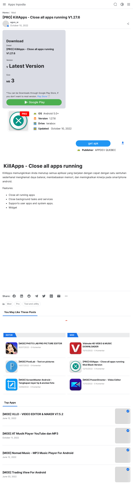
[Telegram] (36, 296)
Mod (13, 12)
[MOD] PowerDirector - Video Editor (102, 379)
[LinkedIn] (21, 296)
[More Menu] (129, 4)
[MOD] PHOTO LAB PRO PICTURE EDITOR (40, 343)
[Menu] (4, 4)
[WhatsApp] (51, 296)
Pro (18, 303)
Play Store (42, 96)
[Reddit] (29, 296)
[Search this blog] (115, 4)
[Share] (128, 23)
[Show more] (66, 296)
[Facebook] (14, 296)
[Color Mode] (122, 4)
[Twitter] (44, 296)
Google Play (34, 102)
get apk (93, 143)
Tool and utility (31, 303)
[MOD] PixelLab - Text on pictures (36, 361)
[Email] (59, 296)
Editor (9, 335)
